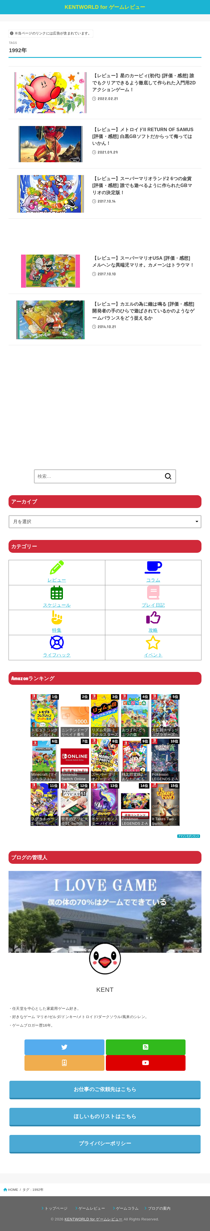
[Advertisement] (105, 238)
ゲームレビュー (94, 1208)
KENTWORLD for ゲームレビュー (105, 7)
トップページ (58, 1208)
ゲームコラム (129, 1208)
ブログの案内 (159, 1208)
